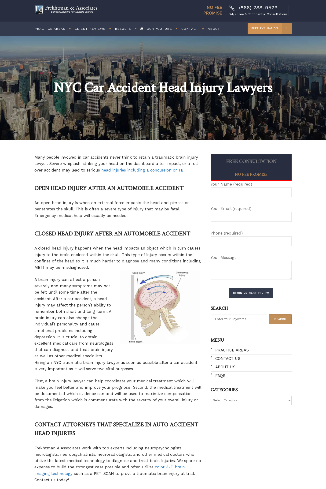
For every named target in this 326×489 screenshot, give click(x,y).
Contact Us (227, 358)
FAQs (220, 375)
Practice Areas (232, 350)
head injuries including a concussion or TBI (143, 170)
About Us (225, 367)
